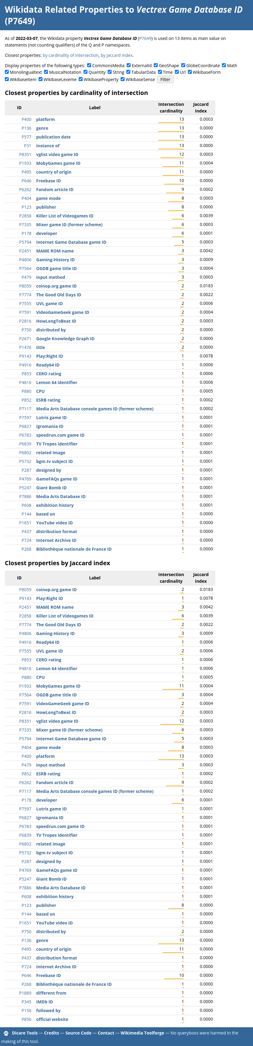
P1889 (25, 993)
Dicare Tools (25, 1033)
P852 (26, 400)
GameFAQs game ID (56, 479)
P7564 (25, 268)
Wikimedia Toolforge (142, 1033)
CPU (40, 391)
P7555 (25, 303)
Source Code (78, 1033)
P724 (26, 540)
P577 (26, 137)
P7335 (25, 224)
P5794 (25, 242)
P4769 (25, 479)
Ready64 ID (47, 365)
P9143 (25, 356)
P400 (26, 119)
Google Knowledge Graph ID (65, 338)
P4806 (25, 259)
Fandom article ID (55, 189)
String (118, 72)
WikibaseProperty (101, 79)
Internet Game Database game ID (71, 242)
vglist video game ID (57, 154)
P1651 (25, 523)
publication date (53, 137)
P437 (26, 531)
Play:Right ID (49, 356)
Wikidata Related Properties (64, 9)
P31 (27, 145)
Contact (106, 1033)
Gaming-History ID (55, 259)
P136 (26, 128)
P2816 (25, 321)
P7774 (25, 295)
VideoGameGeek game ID (62, 312)
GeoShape (169, 65)
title (40, 347)
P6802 (25, 452)
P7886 (25, 496)
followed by (48, 1010)
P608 (26, 505)
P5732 (25, 461)
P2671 (25, 338)
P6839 (25, 444)
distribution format (56, 531)
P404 (26, 198)
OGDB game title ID (56, 268)
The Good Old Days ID (58, 295)
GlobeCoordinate (203, 65)
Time (167, 72)
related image (50, 452)
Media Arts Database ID (61, 496)
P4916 (25, 365)
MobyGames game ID (58, 163)
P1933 (25, 163)
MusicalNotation (65, 72)
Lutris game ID (51, 417)
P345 (26, 1002)
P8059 (25, 286)
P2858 (25, 216)
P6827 (25, 426)
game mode (48, 198)
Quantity (97, 72)
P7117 (25, 409)
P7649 (145, 38)
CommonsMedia (108, 65)
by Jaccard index (117, 55)
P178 (26, 233)
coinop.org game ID (56, 286)
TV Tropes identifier (56, 444)
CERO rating (48, 373)
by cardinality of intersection (71, 55)
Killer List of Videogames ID (64, 216)
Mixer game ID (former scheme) (69, 224)
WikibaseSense (140, 79)
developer (46, 233)
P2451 (25, 251)
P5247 (25, 487)
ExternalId (142, 65)
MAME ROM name (55, 251)
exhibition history (55, 505)
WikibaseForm (207, 72)
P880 (26, 391)
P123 (26, 207)
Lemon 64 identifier (56, 382)
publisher (46, 207)
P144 (26, 514)
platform (45, 119)
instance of (47, 145)
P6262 (25, 189)
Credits (51, 1033)
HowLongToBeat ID (56, 321)
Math (232, 65)
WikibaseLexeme (60, 79)
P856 (26, 1019)
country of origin (53, 172)
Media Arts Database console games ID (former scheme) (94, 409)
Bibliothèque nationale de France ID (74, 549)
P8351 (25, 154)
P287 (26, 470)
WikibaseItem (23, 79)
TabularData (143, 72)
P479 (26, 277)
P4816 (25, 382)
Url (182, 72)
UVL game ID (49, 303)
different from (51, 993)
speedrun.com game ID (60, 435)
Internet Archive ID (56, 540)
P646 (26, 181)
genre (42, 128)
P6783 (25, 435)
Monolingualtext (26, 72)
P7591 (25, 312)
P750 (26, 330)
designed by (48, 470)
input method (50, 277)
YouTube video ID (54, 523)
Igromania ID (49, 426)
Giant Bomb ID (51, 487)
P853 (26, 373)
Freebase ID (48, 181)
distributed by (51, 330)
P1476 (25, 347)
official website (52, 1019)
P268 (26, 549)
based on (45, 514)
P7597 (25, 417)
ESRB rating (48, 400)
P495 (26, 172)
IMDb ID (44, 1002)
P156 (26, 1010)
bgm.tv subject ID (54, 461)
